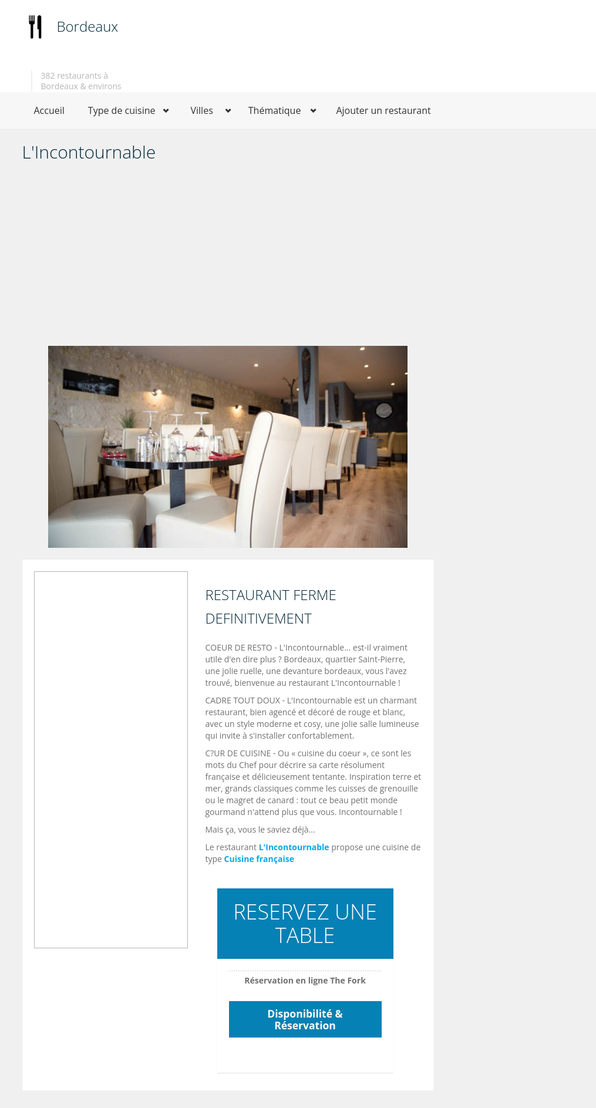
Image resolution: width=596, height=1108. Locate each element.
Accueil (49, 110)
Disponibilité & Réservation (304, 1019)
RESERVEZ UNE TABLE (305, 923)
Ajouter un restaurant (383, 110)
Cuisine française (259, 858)
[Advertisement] (227, 258)
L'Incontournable (294, 847)
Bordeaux (88, 26)
